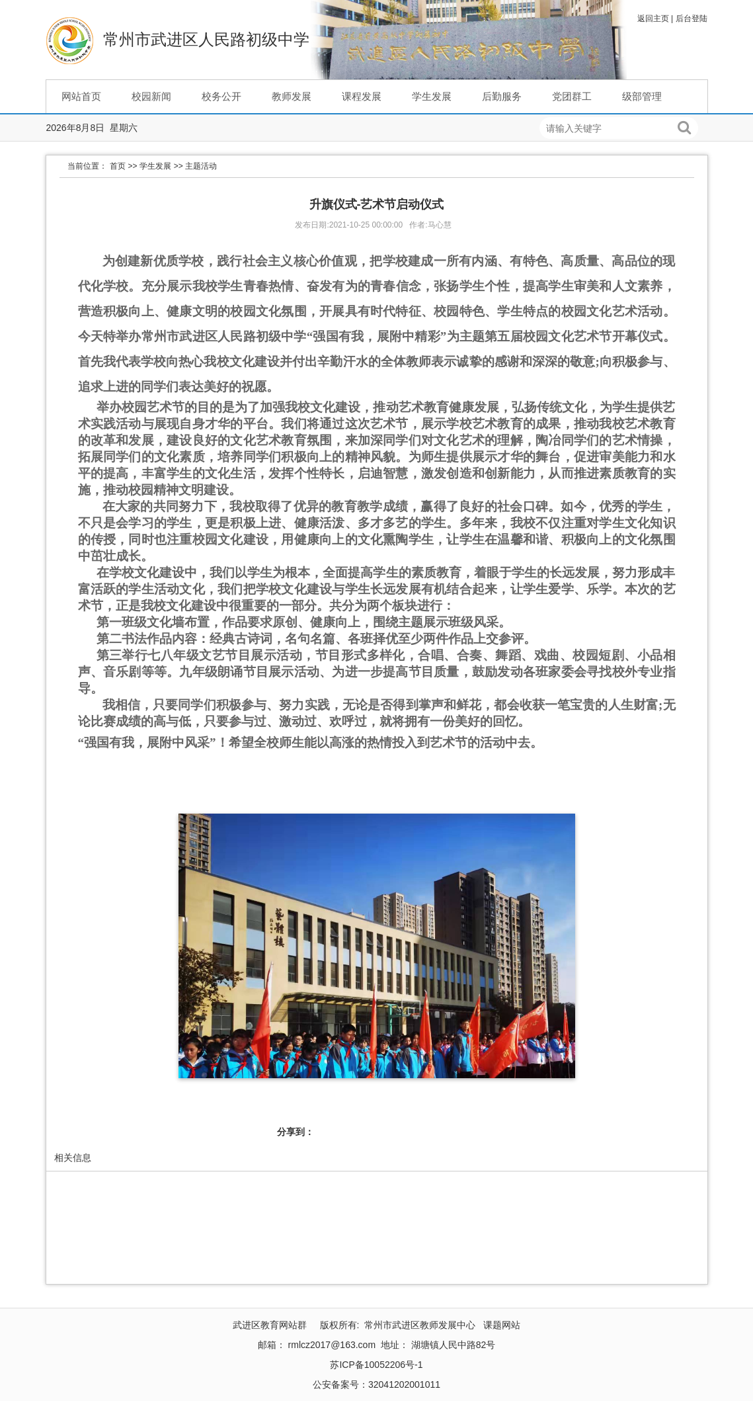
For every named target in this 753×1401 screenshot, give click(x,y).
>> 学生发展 (149, 166)
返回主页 (653, 18)
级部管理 (642, 96)
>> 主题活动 (195, 166)
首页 (118, 166)
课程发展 (361, 96)
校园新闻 (151, 96)
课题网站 (501, 1325)
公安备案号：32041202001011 (376, 1384)
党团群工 (572, 96)
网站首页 (81, 96)
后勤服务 (502, 96)
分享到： (295, 1131)
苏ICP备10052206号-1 (376, 1364)
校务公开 (221, 96)
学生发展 (432, 96)
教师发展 (291, 96)
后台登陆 (691, 18)
